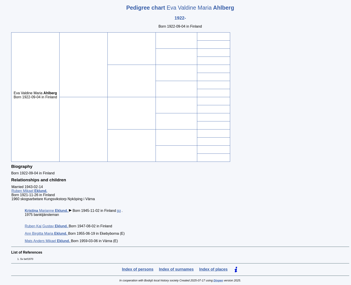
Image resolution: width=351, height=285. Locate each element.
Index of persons (138, 269)
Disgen (218, 280)
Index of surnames (176, 269)
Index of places (213, 269)
